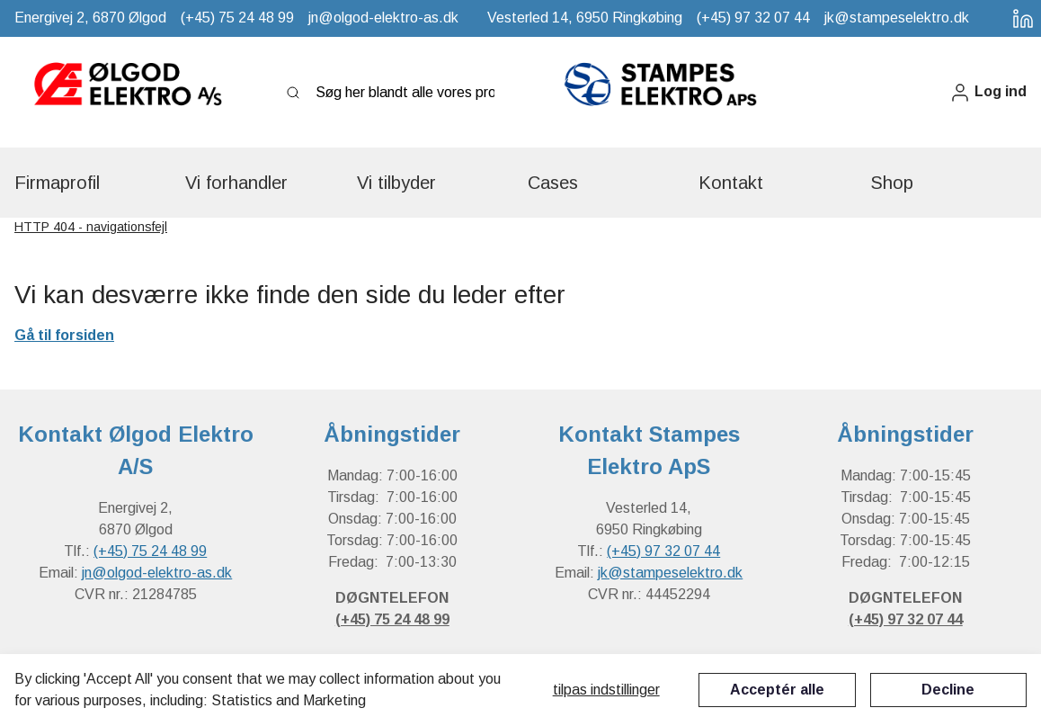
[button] (988, 92)
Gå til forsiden (64, 335)
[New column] (126, 92)
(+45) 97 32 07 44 (663, 551)
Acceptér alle (777, 689)
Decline (947, 689)
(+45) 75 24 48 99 (150, 551)
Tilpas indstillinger (606, 689)
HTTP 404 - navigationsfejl (90, 227)
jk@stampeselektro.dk (670, 572)
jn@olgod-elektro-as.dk (157, 572)
